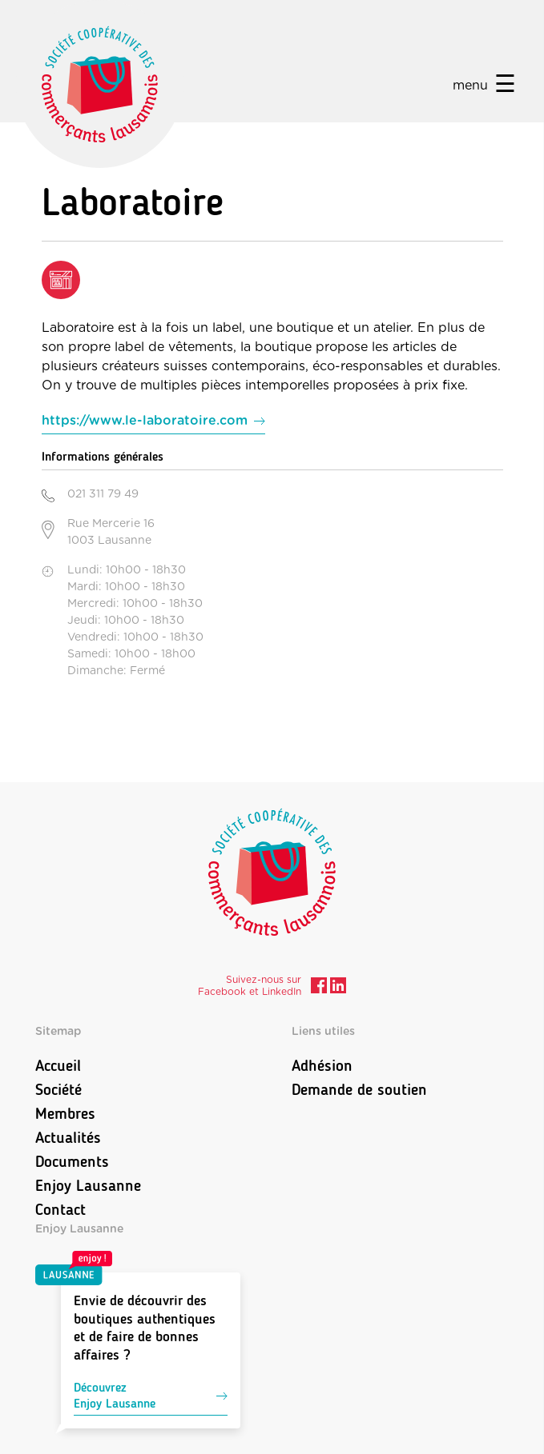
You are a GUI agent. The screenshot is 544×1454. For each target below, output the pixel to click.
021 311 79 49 (103, 494)
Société (58, 1089)
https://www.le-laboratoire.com (145, 420)
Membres (65, 1113)
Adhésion (322, 1065)
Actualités (68, 1137)
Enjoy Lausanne (88, 1185)
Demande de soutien (359, 1089)
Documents (72, 1161)
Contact (60, 1209)
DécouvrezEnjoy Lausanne (151, 1395)
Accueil (58, 1065)
